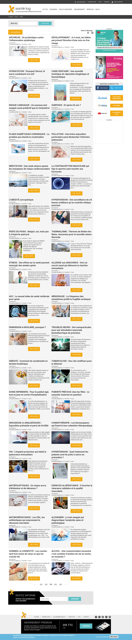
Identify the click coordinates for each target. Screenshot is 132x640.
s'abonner (86, 626)
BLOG (98, 9)
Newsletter (46, 617)
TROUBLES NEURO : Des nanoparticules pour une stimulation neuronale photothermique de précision (71, 330)
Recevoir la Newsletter (109, 84)
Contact (86, 617)
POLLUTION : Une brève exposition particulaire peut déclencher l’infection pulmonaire (71, 137)
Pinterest (103, 617)
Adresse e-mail (45, 596)
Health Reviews (65, 9)
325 (55, 584)
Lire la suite (34, 60)
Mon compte (118, 2)
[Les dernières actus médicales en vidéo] (109, 143)
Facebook (96, 617)
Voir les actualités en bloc (92, 33)
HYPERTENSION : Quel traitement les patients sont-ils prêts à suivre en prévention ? (70, 454)
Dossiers (53, 9)
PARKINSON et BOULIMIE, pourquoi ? (27, 327)
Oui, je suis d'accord (102, 637)
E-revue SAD (92, 2)
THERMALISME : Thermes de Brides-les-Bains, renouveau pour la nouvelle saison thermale (72, 234)
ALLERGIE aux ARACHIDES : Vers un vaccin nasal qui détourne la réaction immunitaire (70, 265)
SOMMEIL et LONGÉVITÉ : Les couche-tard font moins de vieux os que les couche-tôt (28, 554)
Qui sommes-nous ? (59, 617)
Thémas (106, 2)
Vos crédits (116, 105)
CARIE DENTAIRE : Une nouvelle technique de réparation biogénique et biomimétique (70, 74)
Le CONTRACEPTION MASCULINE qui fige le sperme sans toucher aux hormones (70, 169)
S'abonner (75, 599)
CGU (79, 617)
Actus (45, 9)
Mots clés (14, 23)
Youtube (110, 617)
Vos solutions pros (117, 113)
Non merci (114, 636)
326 (60, 584)
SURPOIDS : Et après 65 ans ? (66, 105)
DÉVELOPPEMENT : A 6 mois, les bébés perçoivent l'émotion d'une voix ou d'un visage (71, 40)
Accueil (11, 17)
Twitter (99, 617)
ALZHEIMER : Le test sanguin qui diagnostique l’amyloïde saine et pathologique (68, 520)
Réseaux (90, 9)
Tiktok (106, 617)
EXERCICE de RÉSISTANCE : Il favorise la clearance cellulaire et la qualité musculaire (72, 488)
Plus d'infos (30, 637)
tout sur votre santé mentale (116, 97)
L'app (100, 2)
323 (46, 584)
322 (41, 584)
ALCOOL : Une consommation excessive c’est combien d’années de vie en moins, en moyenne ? (71, 554)
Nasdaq (107, 8)
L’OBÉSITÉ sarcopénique (21, 199)
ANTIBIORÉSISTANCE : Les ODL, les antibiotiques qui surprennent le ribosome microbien (27, 520)
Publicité (72, 617)
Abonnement (79, 9)
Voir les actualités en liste (88, 33)
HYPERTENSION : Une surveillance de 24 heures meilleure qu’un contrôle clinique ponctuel (72, 202)
